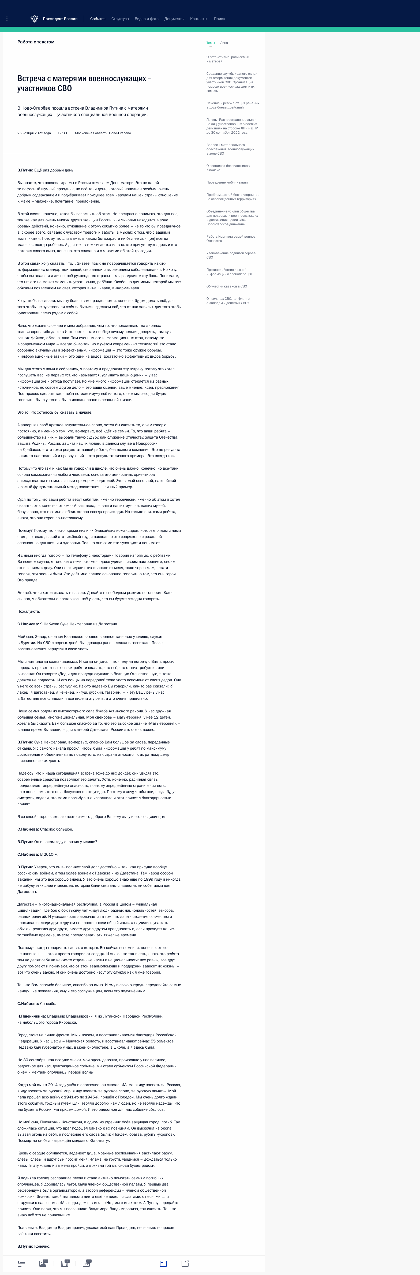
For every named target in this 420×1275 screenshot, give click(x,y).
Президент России (60, 8)
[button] (9, 8)
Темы (211, 42)
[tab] (21, 1264)
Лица (224, 42)
